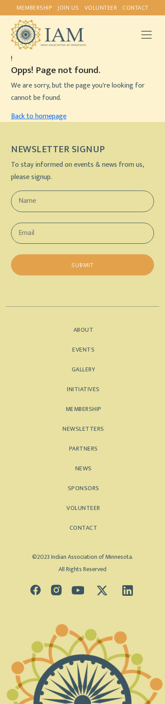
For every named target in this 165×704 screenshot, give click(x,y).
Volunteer (100, 8)
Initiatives (83, 389)
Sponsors (83, 488)
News (83, 468)
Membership (34, 8)
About (83, 330)
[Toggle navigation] (146, 34)
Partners (83, 449)
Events (83, 350)
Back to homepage (38, 116)
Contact (135, 8)
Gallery (83, 369)
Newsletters (83, 429)
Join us (68, 8)
